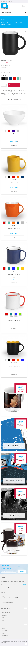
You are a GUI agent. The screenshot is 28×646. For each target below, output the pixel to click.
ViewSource (3, 642)
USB (3, 617)
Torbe (3, 620)
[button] (25, 31)
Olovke (3, 614)
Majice (3, 632)
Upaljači (3, 619)
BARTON (14, 179)
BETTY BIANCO (14, 317)
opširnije (25, 584)
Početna (3, 22)
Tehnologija (4, 615)
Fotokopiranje (5, 635)
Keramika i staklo (5, 24)
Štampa (3, 628)
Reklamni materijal (12, 22)
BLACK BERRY (14, 362)
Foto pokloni (4, 630)
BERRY (14, 225)
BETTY (14, 271)
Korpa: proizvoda (6, 12)
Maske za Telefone (6, 612)
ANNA (14, 133)
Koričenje (4, 637)
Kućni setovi (22, 22)
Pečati (3, 633)
